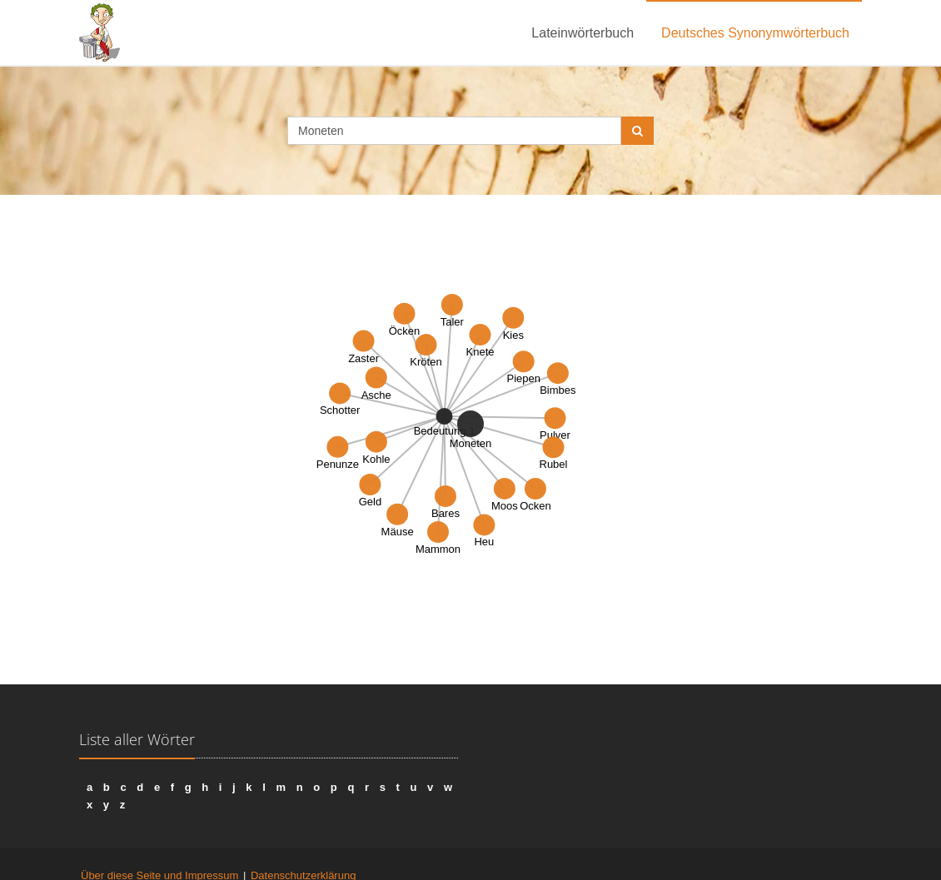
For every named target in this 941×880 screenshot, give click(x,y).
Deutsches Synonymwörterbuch (755, 33)
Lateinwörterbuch (582, 33)
